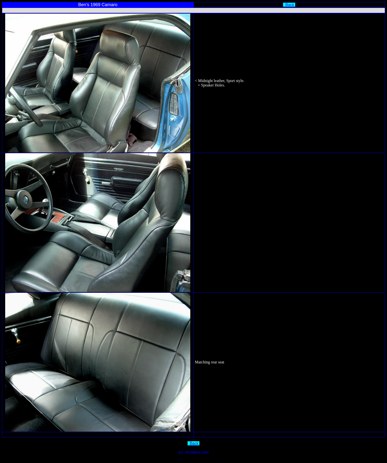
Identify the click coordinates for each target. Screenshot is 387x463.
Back (289, 5)
